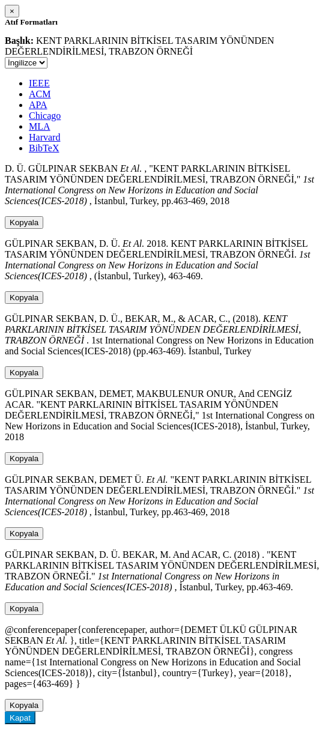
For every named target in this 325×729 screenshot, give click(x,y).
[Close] (12, 11)
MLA (39, 126)
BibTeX (44, 148)
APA (38, 105)
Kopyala (24, 222)
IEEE (39, 83)
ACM (39, 94)
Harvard (44, 137)
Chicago (45, 115)
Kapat (20, 717)
